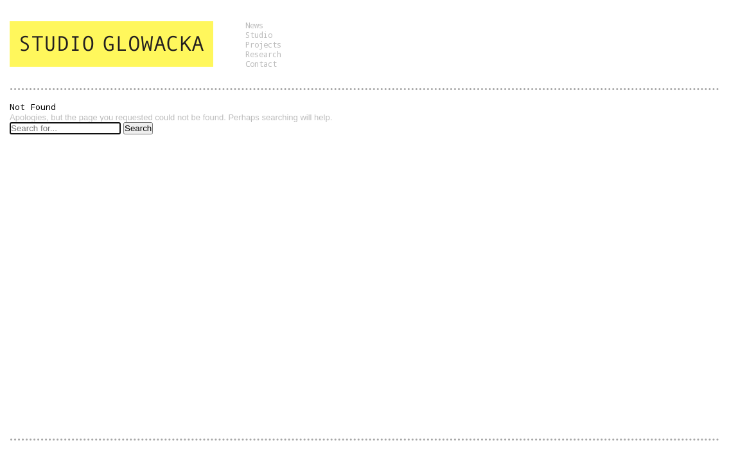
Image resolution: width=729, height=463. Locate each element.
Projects (263, 44)
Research (263, 54)
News (254, 25)
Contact (261, 64)
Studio (258, 35)
